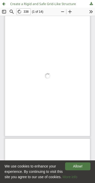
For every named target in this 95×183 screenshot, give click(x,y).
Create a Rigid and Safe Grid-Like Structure (43, 4)
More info (70, 177)
